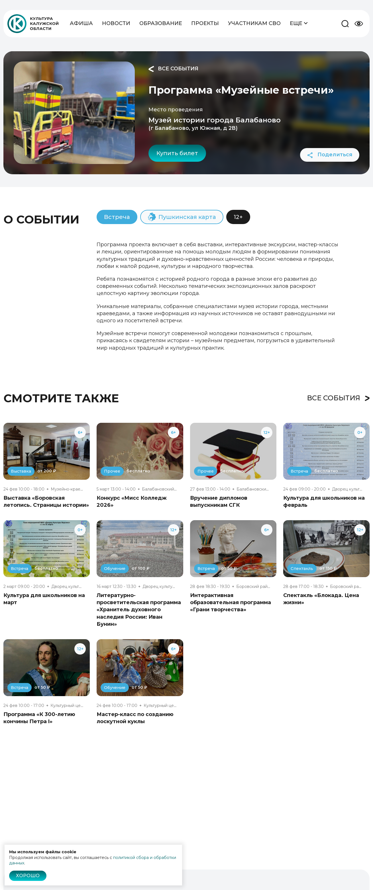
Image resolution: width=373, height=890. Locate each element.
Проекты (205, 23)
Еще (299, 22)
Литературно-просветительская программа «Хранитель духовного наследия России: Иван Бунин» (139, 609)
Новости (116, 23)
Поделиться (329, 154)
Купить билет (177, 153)
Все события (173, 69)
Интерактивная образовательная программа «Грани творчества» (230, 602)
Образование (160, 23)
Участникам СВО (254, 23)
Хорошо (28, 875)
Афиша (81, 23)
